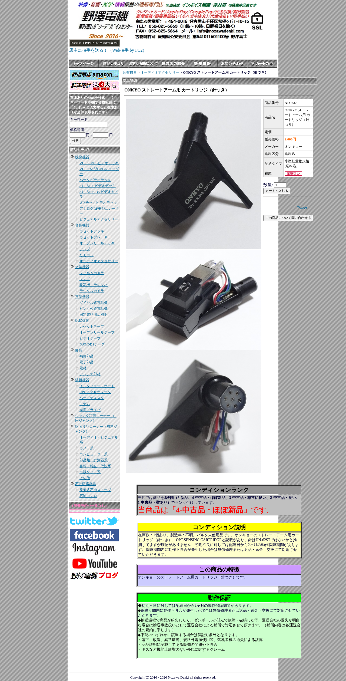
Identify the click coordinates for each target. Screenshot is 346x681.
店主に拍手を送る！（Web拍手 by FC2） (108, 50)
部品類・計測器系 (93, 460)
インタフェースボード (97, 386)
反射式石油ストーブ (95, 490)
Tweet (302, 208)
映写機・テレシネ (93, 285)
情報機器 (82, 380)
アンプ (84, 249)
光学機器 (82, 267)
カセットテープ (91, 326)
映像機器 (82, 157)
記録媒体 (82, 320)
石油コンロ (88, 496)
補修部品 (86, 356)
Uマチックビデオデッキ (98, 202)
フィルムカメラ (91, 273)
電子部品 (86, 362)
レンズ (84, 279)
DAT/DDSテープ (92, 344)
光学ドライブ (90, 410)
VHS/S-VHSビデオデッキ (99, 163)
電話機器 (82, 297)
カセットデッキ (91, 231)
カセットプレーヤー (95, 237)
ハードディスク (91, 398)
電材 (82, 368)
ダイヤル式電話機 (93, 303)
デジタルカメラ (91, 291)
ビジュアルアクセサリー (98, 219)
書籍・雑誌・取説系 (95, 466)
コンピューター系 (93, 454)
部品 (78, 350)
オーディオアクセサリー (98, 261)
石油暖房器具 (85, 484)
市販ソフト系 (90, 472)
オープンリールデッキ (97, 243)
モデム (84, 404)
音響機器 (82, 225)
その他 (84, 478)
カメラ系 (86, 448)
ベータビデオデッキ (95, 180)
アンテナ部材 (90, 374)
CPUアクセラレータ (95, 392)
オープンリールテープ (97, 332)
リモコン (86, 255)
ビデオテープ (90, 338)
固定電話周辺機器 (93, 314)
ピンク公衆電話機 (93, 309)
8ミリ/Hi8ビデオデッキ (97, 186)
